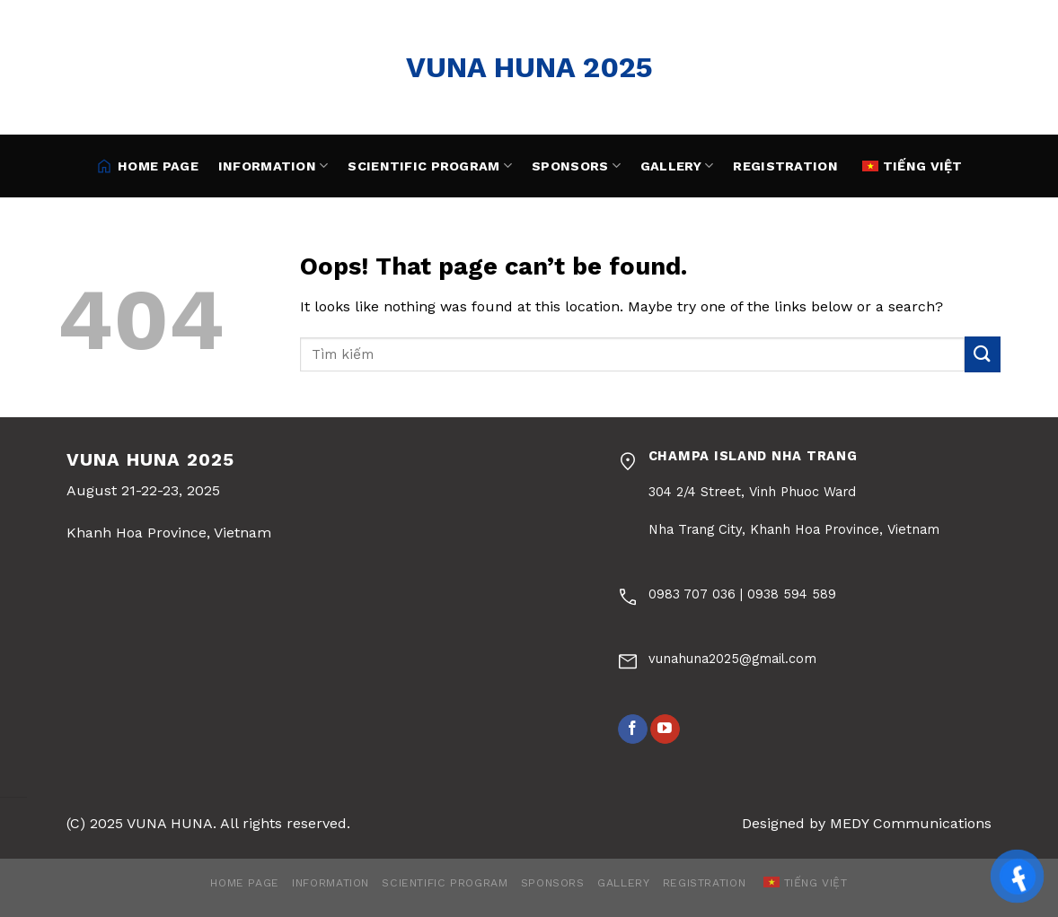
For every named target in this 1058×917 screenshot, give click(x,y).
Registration (785, 166)
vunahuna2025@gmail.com (732, 659)
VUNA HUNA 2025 (529, 67)
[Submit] (983, 353)
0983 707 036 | (697, 594)
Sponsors (576, 165)
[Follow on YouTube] (665, 729)
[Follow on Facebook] (633, 729)
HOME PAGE (146, 166)
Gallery (677, 165)
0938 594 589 (791, 594)
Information (273, 165)
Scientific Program (430, 165)
